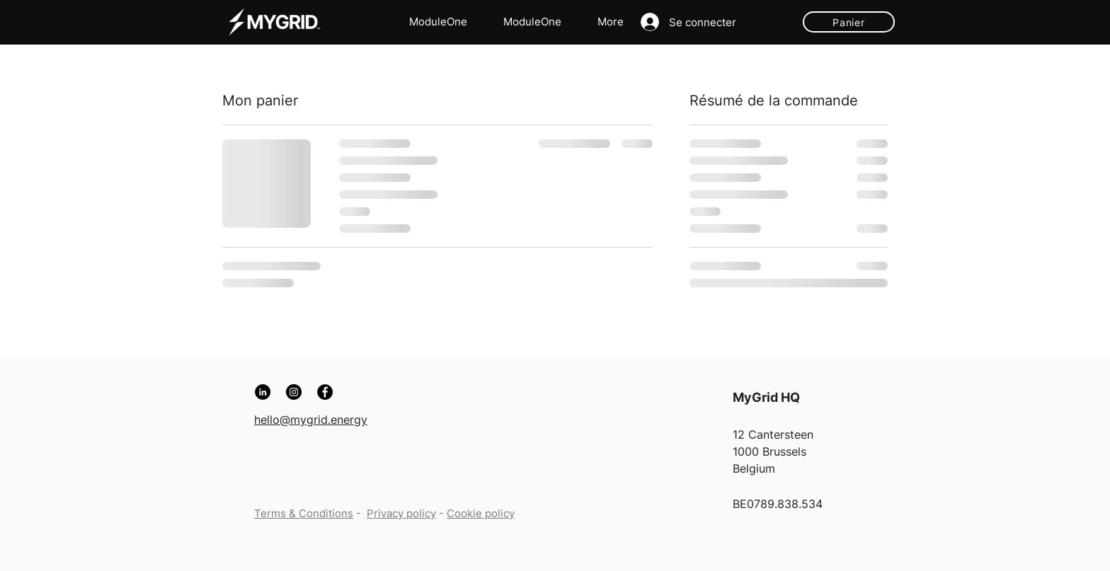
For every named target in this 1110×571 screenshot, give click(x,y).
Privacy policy (401, 513)
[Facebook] (325, 392)
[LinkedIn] (262, 392)
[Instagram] (294, 392)
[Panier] (849, 22)
